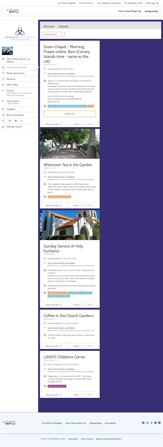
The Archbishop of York (133, 3)
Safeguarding (151, 11)
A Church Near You (86, 3)
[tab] (54, 124)
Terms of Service (87, 439)
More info (70, 114)
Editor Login (152, 3)
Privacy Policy (73, 439)
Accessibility (110, 423)
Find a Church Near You (130, 11)
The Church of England (66, 3)
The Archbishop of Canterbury (109, 3)
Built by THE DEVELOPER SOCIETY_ (109, 439)
